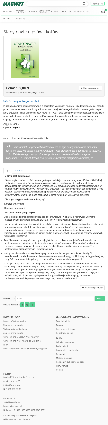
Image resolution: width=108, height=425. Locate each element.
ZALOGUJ (6, 18)
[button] (8, 11)
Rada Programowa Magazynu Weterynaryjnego (25, 348)
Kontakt (59, 369)
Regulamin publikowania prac (70, 362)
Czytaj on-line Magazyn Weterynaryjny (21, 337)
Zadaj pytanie (62, 346)
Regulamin (61, 354)
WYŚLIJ (100, 298)
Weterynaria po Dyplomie (15, 329)
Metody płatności (64, 358)
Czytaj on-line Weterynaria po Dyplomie (22, 340)
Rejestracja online (64, 333)
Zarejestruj (20, 18)
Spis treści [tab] (19, 170)
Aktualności (79, 11)
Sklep (88, 11)
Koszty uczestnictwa (65, 329)
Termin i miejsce (64, 321)
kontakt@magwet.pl (12, 406)
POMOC (59, 338)
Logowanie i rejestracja (67, 350)
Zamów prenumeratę (13, 325)
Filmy (70, 11)
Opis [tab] (8, 170)
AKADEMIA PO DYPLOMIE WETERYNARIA (72, 317)
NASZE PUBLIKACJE (11, 317)
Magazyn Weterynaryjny (14, 321)
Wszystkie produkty (92, 287)
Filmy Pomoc (62, 365)
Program (60, 325)
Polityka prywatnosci (65, 342)
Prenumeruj (97, 3)
